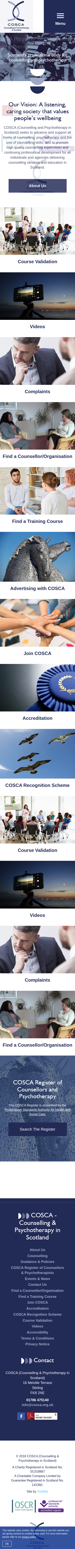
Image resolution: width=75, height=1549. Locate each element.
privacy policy (29, 1537)
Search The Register (37, 1129)
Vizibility (42, 1491)
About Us (37, 186)
